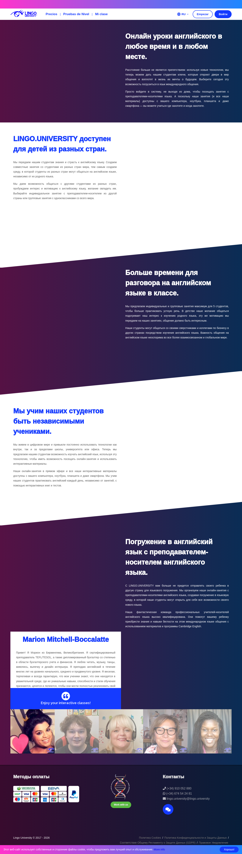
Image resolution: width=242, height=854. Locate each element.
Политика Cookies (150, 837)
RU (183, 14)
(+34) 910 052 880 (179, 788)
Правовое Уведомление (213, 842)
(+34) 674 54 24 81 (179, 793)
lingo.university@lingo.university (188, 798)
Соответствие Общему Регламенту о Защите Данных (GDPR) (157, 842)
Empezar (203, 14)
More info (159, 849)
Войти (223, 14)
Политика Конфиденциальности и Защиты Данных (195, 837)
